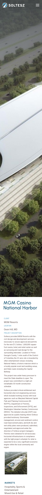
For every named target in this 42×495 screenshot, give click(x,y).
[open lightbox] (16, 463)
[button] (37, 5)
